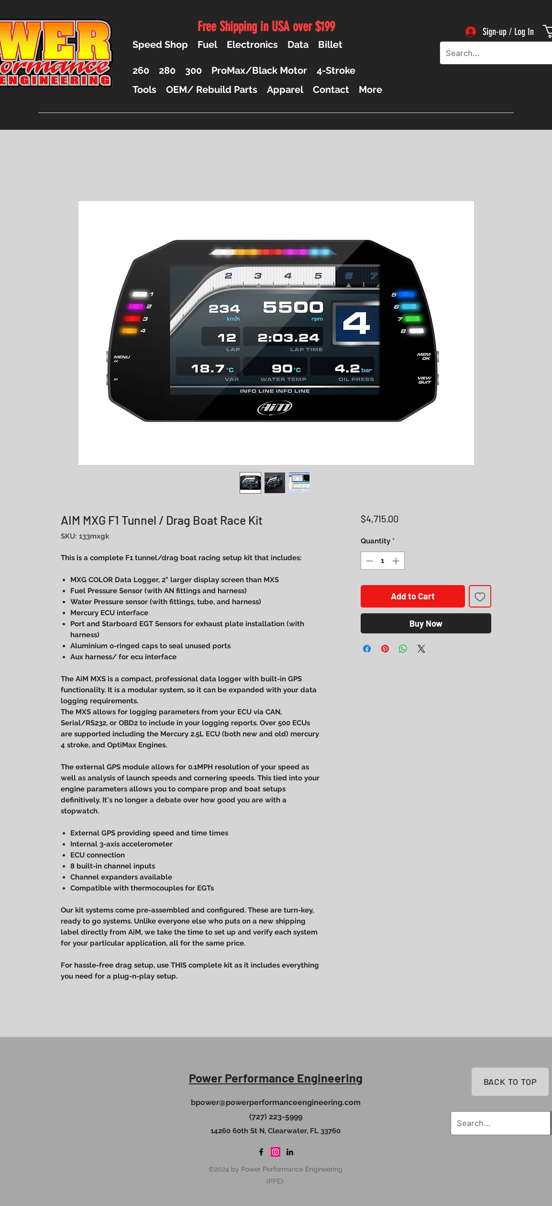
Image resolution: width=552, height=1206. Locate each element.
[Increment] (396, 561)
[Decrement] (368, 561)
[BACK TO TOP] (510, 1082)
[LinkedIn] (290, 1152)
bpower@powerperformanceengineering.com (276, 1102)
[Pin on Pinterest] (385, 648)
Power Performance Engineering (276, 1078)
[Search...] (493, 53)
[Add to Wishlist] (480, 596)
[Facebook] (261, 1152)
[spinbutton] (382, 561)
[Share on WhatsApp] (403, 648)
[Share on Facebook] (367, 648)
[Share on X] (421, 648)
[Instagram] (275, 1152)
